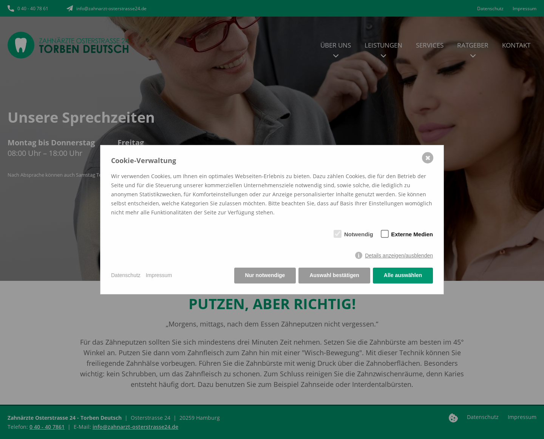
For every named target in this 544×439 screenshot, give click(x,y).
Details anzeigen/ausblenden (399, 256)
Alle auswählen (403, 275)
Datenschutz (126, 275)
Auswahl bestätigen (334, 275)
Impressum (159, 275)
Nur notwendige (265, 275)
